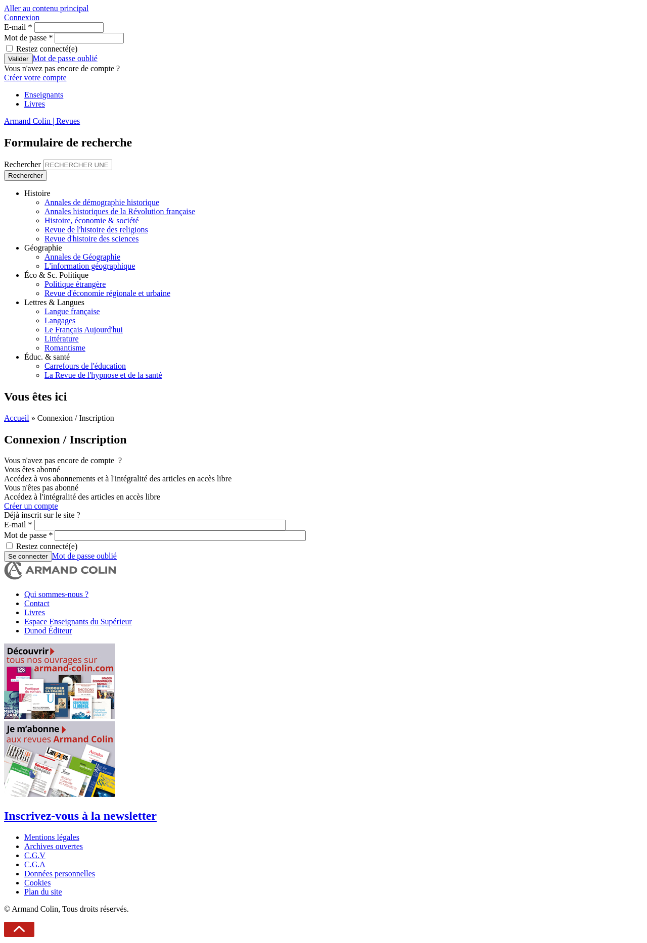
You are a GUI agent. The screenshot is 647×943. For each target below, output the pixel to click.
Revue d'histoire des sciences (91, 238)
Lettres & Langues (54, 302)
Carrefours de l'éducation (85, 366)
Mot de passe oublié (65, 58)
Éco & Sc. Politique (56, 275)
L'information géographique (89, 266)
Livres (34, 104)
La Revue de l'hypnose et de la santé (103, 375)
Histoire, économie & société (91, 220)
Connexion (21, 17)
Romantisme (64, 347)
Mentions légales (51, 837)
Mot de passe (28, 37)
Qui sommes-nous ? (56, 594)
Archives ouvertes (53, 846)
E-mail (18, 27)
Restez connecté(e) (46, 48)
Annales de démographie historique (101, 202)
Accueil (16, 418)
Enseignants (43, 94)
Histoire (37, 193)
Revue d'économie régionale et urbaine (107, 293)
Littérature (61, 338)
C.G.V (34, 855)
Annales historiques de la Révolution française (119, 211)
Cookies (37, 882)
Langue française (72, 311)
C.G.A (34, 864)
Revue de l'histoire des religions (96, 229)
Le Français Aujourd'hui (83, 329)
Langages (59, 320)
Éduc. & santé (47, 357)
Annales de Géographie (82, 257)
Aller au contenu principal (46, 8)
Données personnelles (59, 873)
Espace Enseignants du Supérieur (78, 621)
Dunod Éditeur (48, 630)
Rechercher (23, 164)
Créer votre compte (35, 77)
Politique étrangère (75, 284)
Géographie (43, 247)
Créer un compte (31, 506)
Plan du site (43, 891)
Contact (37, 603)
